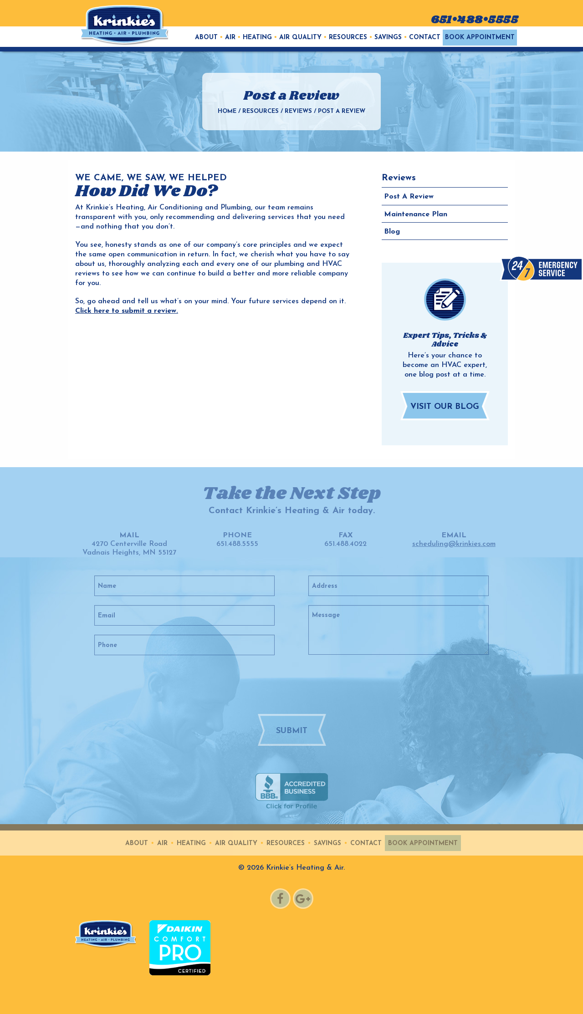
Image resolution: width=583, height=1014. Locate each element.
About (206, 37)
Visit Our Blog (444, 407)
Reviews (298, 111)
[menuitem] (206, 38)
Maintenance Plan (415, 214)
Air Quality (300, 37)
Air (230, 37)
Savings (388, 37)
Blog (392, 231)
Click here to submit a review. (126, 311)
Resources (348, 37)
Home (227, 111)
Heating (257, 37)
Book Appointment (480, 37)
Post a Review (409, 196)
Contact (424, 37)
